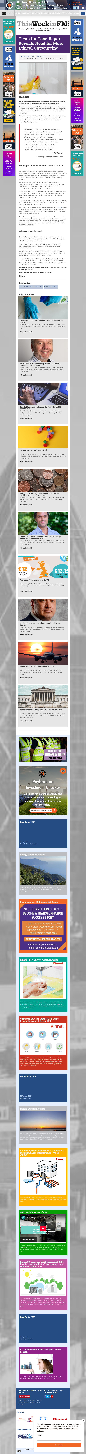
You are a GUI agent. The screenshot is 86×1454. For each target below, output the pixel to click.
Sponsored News (46, 13)
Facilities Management (38, 56)
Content (10, 13)
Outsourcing (38, 287)
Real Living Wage (26, 287)
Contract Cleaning (50, 287)
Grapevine (18, 13)
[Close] (83, 1420)
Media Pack (77, 13)
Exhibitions (61, 13)
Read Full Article (26, 332)
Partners (69, 13)
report (60, 208)
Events (54, 13)
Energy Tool (36, 13)
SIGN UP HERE (25, 1396)
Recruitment (26, 13)
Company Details (29, 1449)
